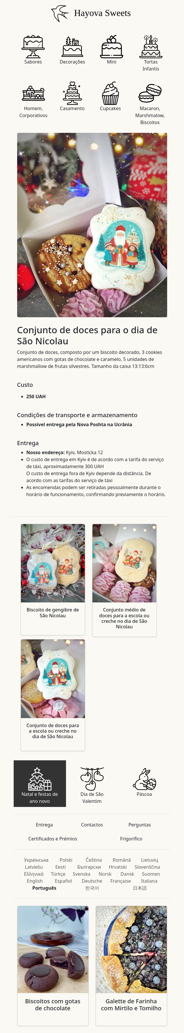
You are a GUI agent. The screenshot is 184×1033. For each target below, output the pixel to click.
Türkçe (58, 874)
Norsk (105, 874)
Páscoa (144, 782)
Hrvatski (118, 867)
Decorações (72, 50)
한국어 (92, 888)
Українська (36, 860)
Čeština (94, 860)
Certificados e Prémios (52, 838)
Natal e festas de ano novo (40, 785)
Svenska (81, 874)
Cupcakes (110, 97)
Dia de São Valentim (92, 785)
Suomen (151, 874)
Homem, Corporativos (33, 100)
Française (120, 881)
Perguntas (139, 825)
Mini (111, 50)
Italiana (149, 881)
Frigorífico (131, 838)
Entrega (44, 825)
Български (89, 867)
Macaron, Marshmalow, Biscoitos (150, 104)
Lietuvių (149, 860)
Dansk (127, 874)
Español (63, 881)
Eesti (60, 867)
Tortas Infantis (150, 53)
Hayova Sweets (90, 13)
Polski (66, 860)
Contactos (92, 825)
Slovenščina (147, 867)
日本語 (140, 888)
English (34, 881)
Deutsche (92, 881)
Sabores (33, 50)
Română (121, 860)
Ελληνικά (34, 874)
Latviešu (34, 867)
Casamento (72, 97)
